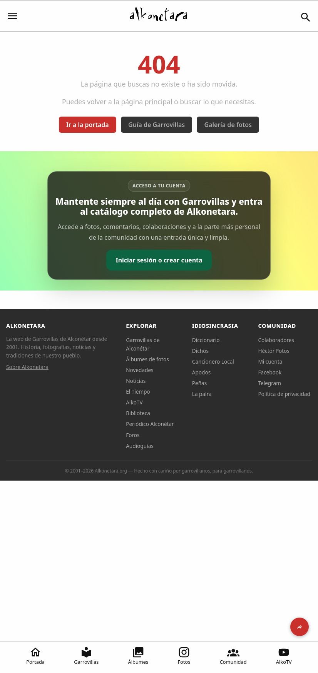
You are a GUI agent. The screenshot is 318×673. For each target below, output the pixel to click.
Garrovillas (86, 655)
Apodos (201, 372)
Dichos (200, 350)
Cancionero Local (213, 361)
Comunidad (233, 655)
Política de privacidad (284, 393)
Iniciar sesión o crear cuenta (158, 260)
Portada (35, 655)
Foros (132, 435)
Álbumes (138, 655)
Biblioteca (138, 413)
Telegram (269, 383)
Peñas (199, 383)
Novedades (139, 370)
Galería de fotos (228, 124)
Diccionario (206, 340)
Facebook (269, 372)
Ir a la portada (87, 124)
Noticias (136, 380)
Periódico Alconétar (150, 424)
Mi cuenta (270, 361)
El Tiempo (138, 391)
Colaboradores (276, 340)
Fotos (183, 655)
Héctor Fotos (273, 350)
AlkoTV (284, 655)
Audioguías (140, 445)
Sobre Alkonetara (27, 367)
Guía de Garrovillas (156, 124)
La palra (202, 393)
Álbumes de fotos (147, 359)
